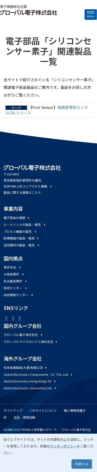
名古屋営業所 (15, 281)
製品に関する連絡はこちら (22, 192)
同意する (81, 464)
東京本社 (12, 267)
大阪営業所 (14, 274)
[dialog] (48, 453)
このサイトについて (43, 410)
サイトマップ (13, 410)
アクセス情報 (40, 186)
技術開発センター (19, 295)
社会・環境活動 (24, 417)
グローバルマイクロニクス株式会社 (31, 341)
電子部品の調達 (17, 217)
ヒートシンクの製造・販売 (25, 224)
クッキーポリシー (63, 446)
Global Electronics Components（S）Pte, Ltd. (38, 374)
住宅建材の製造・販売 (22, 245)
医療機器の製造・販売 (21, 238)
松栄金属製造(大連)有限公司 (25, 367)
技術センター (15, 288)
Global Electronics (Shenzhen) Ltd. (30, 388)
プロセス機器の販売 (20, 231)
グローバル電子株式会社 (23, 334)
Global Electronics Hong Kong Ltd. (30, 381)
